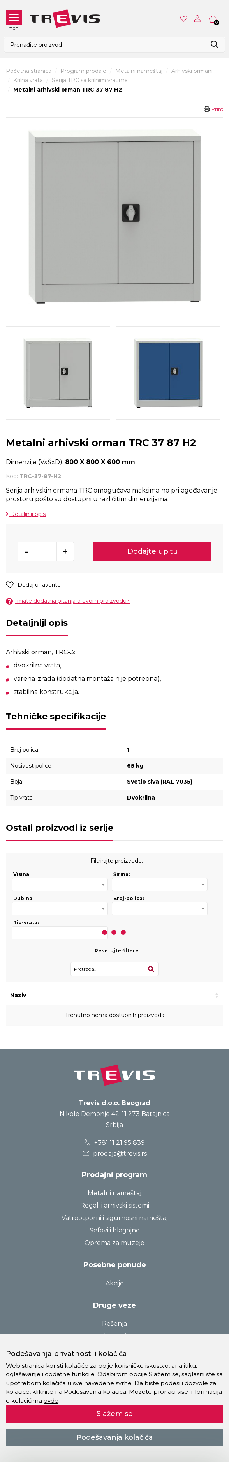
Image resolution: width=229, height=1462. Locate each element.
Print (217, 109)
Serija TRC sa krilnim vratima (90, 80)
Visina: (21, 874)
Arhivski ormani (192, 70)
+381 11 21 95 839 (115, 1142)
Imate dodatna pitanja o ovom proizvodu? (68, 601)
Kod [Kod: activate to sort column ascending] (61, 995)
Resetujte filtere (117, 950)
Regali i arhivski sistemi (114, 1205)
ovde (51, 1400)
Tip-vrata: (26, 922)
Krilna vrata (28, 80)
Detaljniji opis (26, 513)
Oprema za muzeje (114, 1243)
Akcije (115, 1283)
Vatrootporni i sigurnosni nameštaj (115, 1218)
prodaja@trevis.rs (114, 1153)
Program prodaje (83, 70)
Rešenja (114, 1323)
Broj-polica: (128, 898)
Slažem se (115, 1413)
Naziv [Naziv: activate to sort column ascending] (18, 995)
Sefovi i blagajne (115, 1230)
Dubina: (23, 898)
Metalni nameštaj (138, 70)
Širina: (121, 874)
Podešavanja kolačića (114, 1437)
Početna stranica (28, 70)
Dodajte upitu (152, 551)
